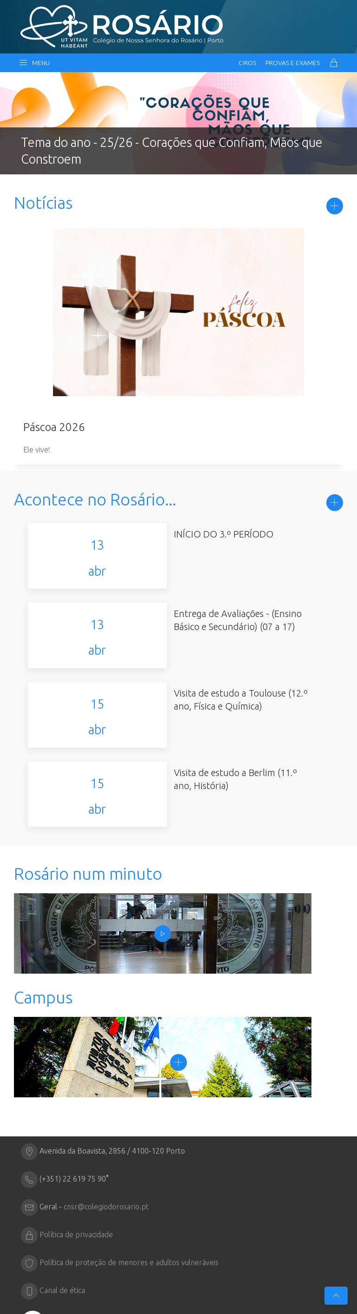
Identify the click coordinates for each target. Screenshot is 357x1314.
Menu (34, 62)
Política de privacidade (76, 1155)
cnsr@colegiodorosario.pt (106, 1127)
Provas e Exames (292, 62)
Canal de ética (62, 1211)
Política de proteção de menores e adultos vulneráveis (129, 1183)
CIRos (247, 62)
